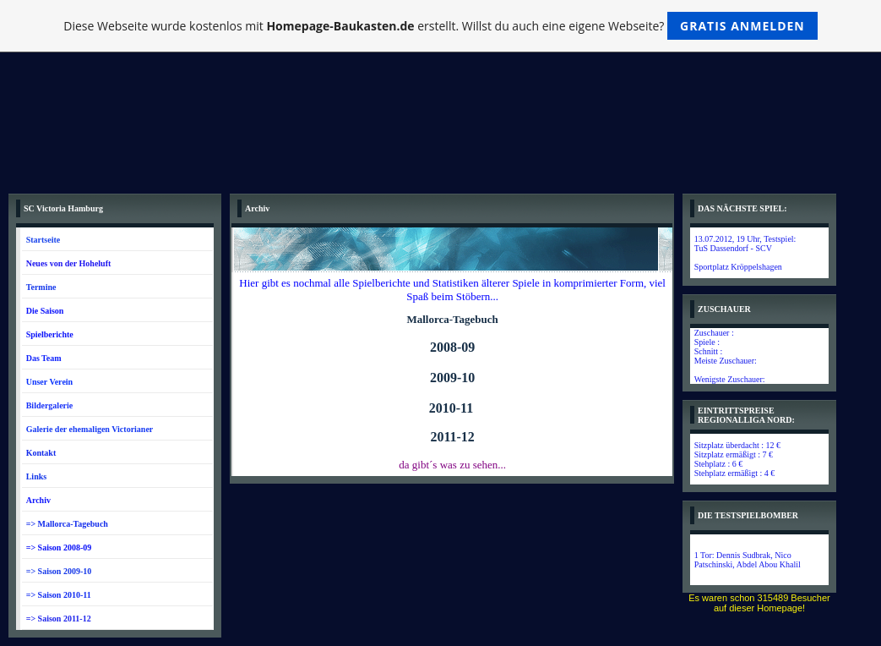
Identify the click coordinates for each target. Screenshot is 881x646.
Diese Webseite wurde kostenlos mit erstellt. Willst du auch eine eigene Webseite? (440, 26)
